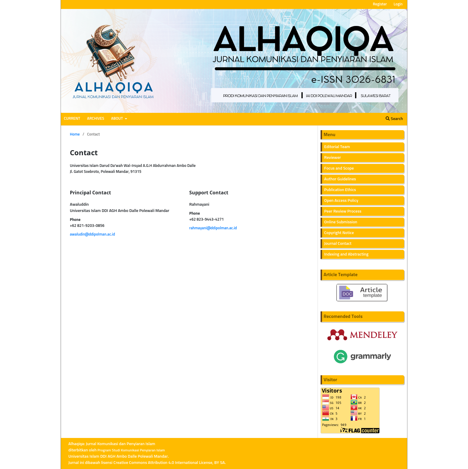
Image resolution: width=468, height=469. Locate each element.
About (117, 119)
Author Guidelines (340, 179)
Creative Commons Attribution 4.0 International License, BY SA (169, 463)
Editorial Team (337, 147)
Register (380, 4)
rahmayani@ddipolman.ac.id (213, 228)
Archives (95, 119)
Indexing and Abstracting (346, 254)
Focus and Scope (339, 168)
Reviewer (332, 158)
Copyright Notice (339, 233)
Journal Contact (338, 244)
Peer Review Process (342, 211)
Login (398, 4)
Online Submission (340, 222)
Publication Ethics (340, 190)
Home (75, 134)
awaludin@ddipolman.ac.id (92, 234)
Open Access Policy (341, 201)
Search (394, 118)
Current (72, 119)
